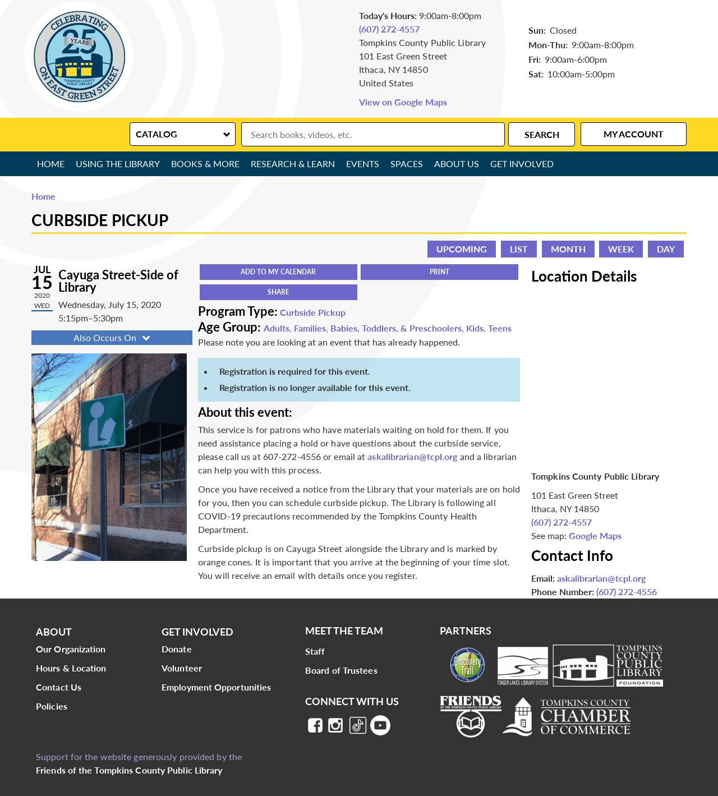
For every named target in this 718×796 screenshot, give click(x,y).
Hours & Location (71, 667)
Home (51, 163)
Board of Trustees (341, 670)
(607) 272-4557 (389, 29)
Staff (315, 651)
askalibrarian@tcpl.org (412, 456)
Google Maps (595, 535)
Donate (177, 648)
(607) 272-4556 (626, 591)
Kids (475, 328)
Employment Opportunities (216, 687)
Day (666, 248)
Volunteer (182, 667)
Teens (500, 328)
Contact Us (58, 687)
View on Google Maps (403, 101)
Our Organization (71, 648)
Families (310, 328)
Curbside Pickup (313, 312)
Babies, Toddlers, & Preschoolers (396, 328)
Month (568, 248)
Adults (276, 328)
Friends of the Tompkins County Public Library (129, 770)
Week (621, 248)
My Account (634, 133)
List (519, 248)
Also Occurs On (113, 337)
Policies (51, 706)
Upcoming (461, 248)
